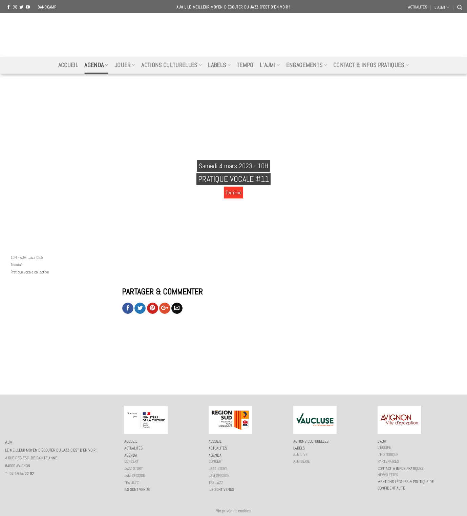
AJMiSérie (301, 461)
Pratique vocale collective (29, 272)
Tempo (245, 65)
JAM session (134, 475)
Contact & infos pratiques (371, 65)
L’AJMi (270, 65)
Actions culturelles (171, 65)
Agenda (96, 65)
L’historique (388, 454)
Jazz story (133, 468)
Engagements (306, 65)
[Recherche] (459, 7)
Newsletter (388, 475)
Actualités (417, 7)
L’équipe (384, 447)
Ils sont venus (137, 489)
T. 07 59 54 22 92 (19, 473)
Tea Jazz (131, 482)
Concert (131, 461)
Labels (219, 65)
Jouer (124, 65)
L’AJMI (441, 7)
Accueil (68, 65)
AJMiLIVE (300, 454)
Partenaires (388, 461)
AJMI (233, 35)
